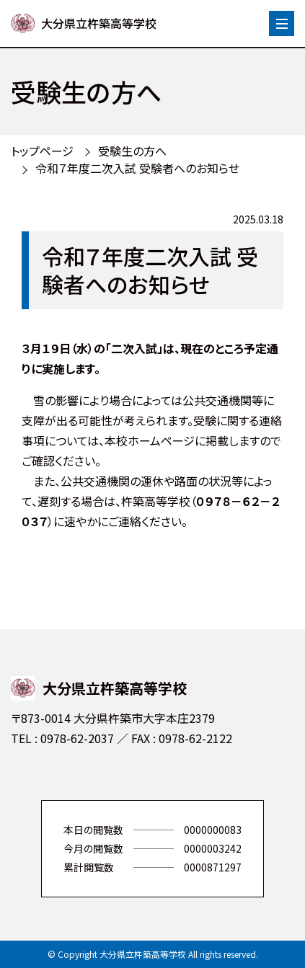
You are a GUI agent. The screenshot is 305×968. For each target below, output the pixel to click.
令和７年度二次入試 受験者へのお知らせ (137, 168)
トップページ (42, 150)
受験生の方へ (132, 150)
